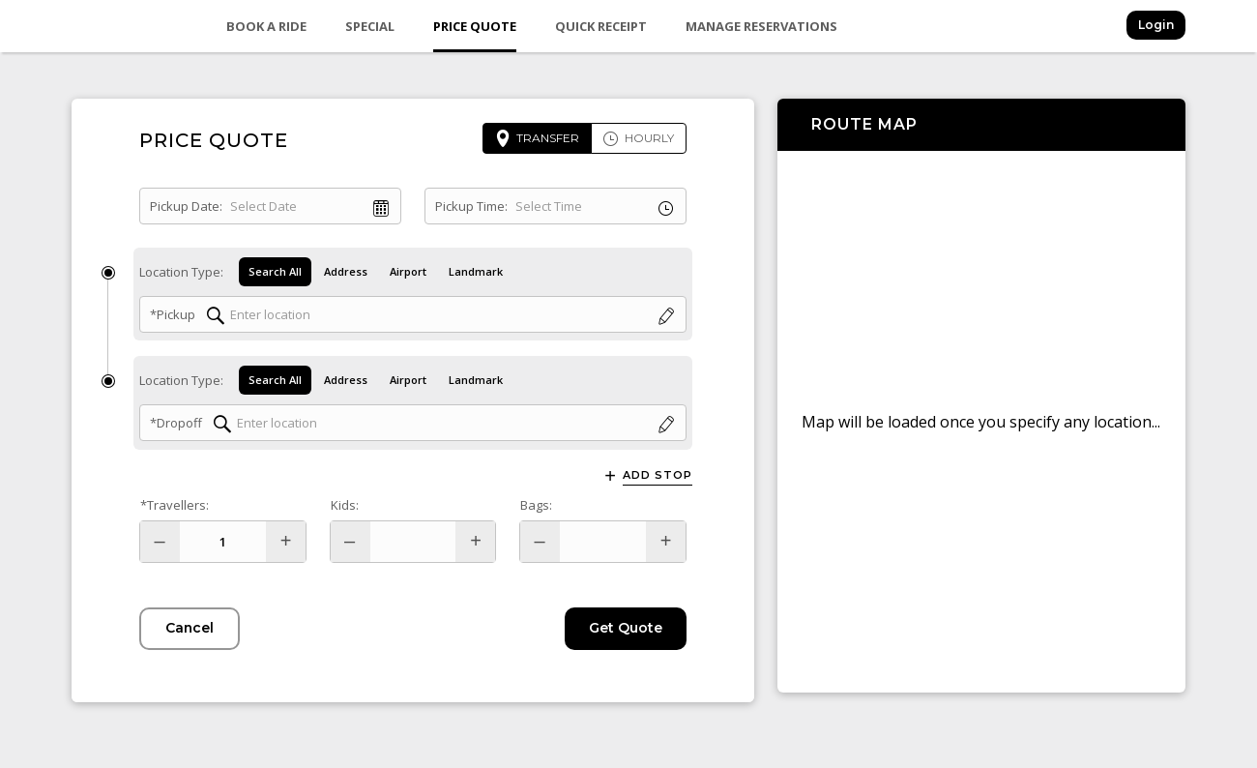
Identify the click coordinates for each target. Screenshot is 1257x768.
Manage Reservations (761, 26)
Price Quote (474, 26)
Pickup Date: (186, 206)
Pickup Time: (471, 206)
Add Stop (657, 475)
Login (1156, 24)
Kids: (345, 505)
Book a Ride (266, 26)
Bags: (536, 505)
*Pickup (172, 314)
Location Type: (181, 272)
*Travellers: (174, 505)
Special (370, 26)
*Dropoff (176, 423)
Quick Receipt (601, 26)
